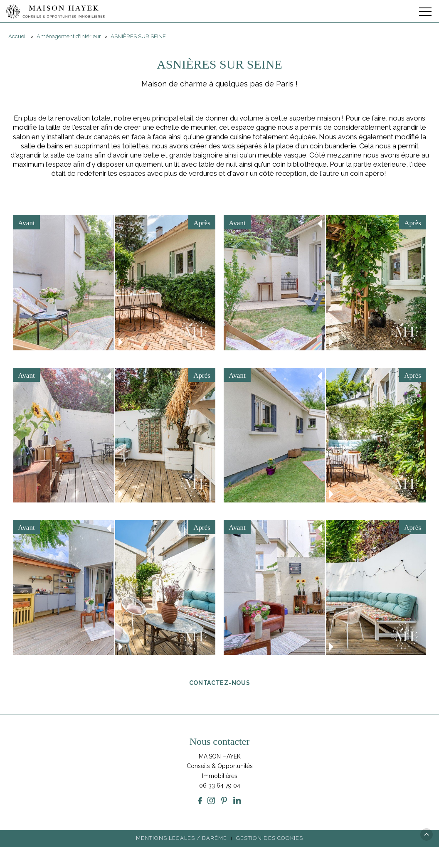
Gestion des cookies (269, 838)
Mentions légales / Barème (181, 838)
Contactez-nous (219, 682)
